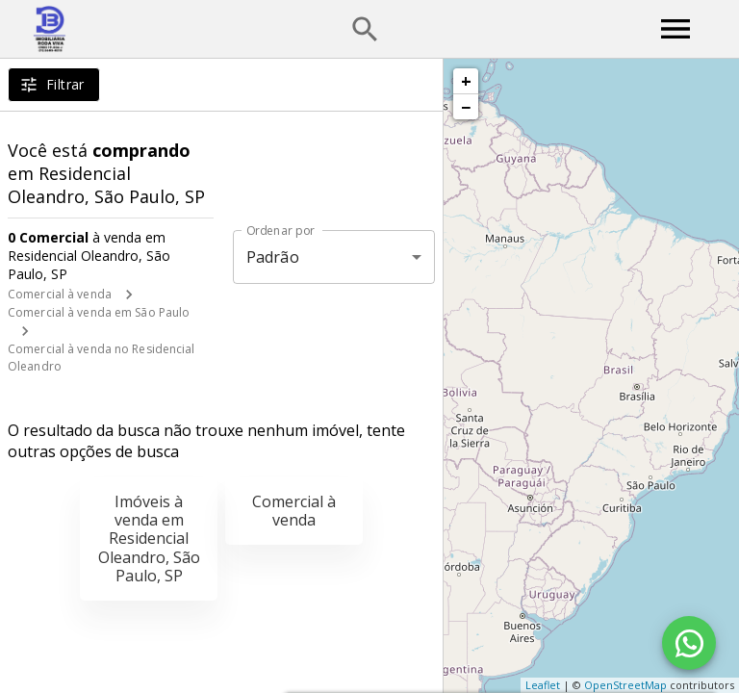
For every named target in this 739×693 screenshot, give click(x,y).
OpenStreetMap (625, 685)
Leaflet (542, 685)
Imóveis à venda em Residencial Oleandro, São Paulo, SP (149, 538)
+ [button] (466, 80)
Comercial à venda (60, 294)
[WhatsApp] (689, 643)
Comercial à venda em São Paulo (99, 312)
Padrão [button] (272, 257)
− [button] (466, 106)
